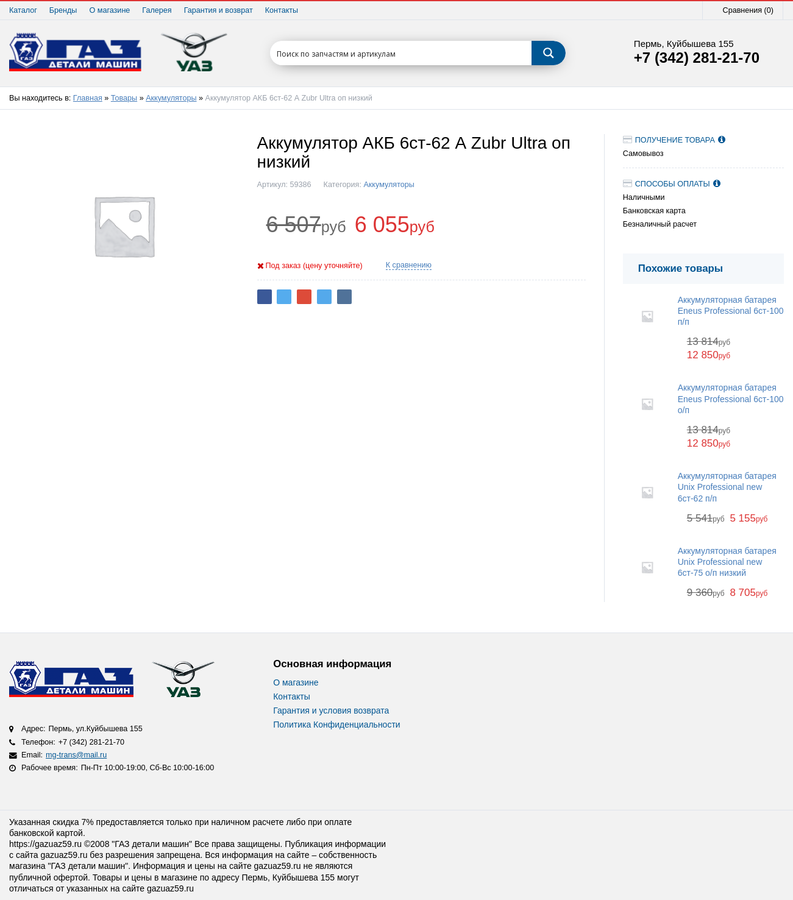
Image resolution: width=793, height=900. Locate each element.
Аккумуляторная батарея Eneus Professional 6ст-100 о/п (731, 398)
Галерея (156, 10)
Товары (124, 98)
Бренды (63, 10)
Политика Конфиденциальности (336, 724)
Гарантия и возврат (218, 10)
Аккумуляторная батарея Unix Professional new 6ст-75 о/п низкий (727, 562)
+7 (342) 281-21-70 (696, 58)
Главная (87, 98)
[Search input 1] (401, 53)
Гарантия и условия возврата (331, 710)
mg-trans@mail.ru (76, 755)
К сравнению (409, 265)
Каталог (23, 10)
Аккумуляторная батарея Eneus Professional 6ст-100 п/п (731, 311)
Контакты (281, 10)
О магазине (109, 10)
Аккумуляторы (171, 98)
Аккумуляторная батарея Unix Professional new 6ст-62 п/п (727, 487)
